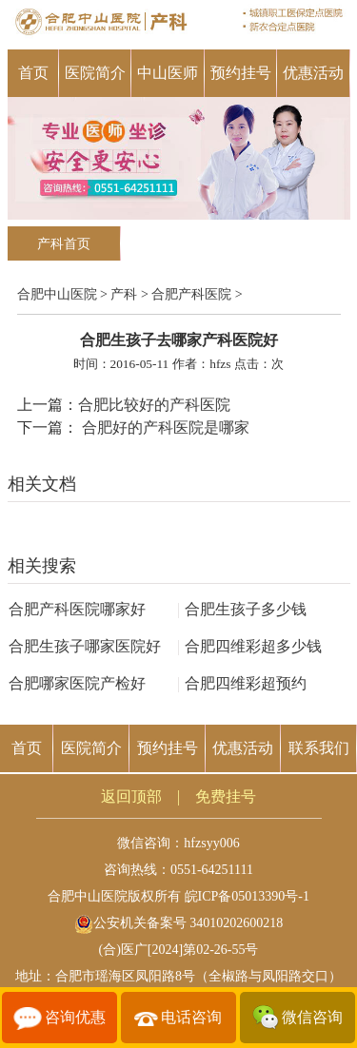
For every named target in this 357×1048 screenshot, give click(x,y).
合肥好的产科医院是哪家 (163, 427)
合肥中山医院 (57, 294)
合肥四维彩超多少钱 (249, 646)
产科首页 (63, 244)
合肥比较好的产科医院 (154, 405)
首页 (33, 73)
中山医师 (167, 73)
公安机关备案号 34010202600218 (179, 923)
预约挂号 (240, 73)
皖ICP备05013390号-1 (247, 896)
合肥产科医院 (191, 294)
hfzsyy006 (211, 843)
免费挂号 (225, 796)
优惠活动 (313, 73)
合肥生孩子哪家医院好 (85, 646)
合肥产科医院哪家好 (77, 609)
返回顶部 (131, 796)
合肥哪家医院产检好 (77, 683)
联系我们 (318, 748)
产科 (123, 294)
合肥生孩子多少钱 (242, 609)
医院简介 (95, 73)
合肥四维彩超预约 (242, 683)
